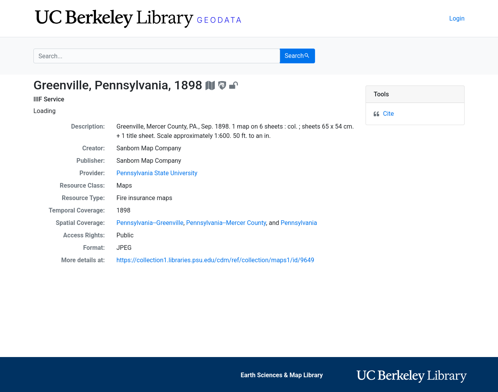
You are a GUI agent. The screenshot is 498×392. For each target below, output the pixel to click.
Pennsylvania (299, 222)
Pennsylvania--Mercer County (226, 222)
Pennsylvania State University (157, 173)
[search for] (156, 56)
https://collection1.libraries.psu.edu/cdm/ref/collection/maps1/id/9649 (215, 260)
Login (457, 18)
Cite (388, 113)
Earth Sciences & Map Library (281, 375)
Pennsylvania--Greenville (150, 222)
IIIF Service (48, 99)
